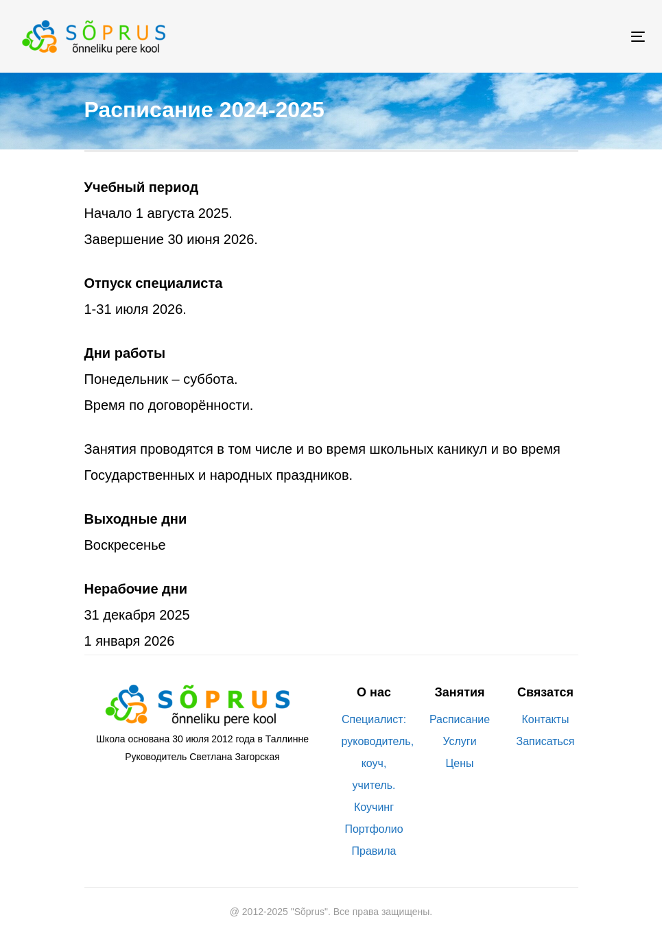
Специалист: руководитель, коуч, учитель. (374, 752)
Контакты (545, 719)
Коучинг (374, 807)
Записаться (545, 741)
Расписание (459, 719)
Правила (374, 851)
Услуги (459, 741)
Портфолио (373, 829)
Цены (459, 763)
